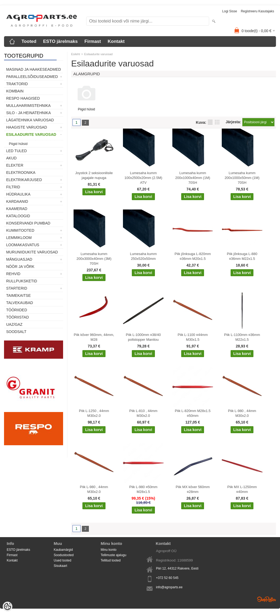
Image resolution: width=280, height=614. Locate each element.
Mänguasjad (19, 259)
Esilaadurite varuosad (31, 134)
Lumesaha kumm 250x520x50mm (143, 256)
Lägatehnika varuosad (30, 120)
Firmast (93, 41)
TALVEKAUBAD (19, 303)
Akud (11, 158)
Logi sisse (229, 11)
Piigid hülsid (18, 144)
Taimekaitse (18, 295)
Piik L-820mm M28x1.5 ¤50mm (192, 413)
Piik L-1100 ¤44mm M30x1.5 (193, 337)
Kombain (15, 91)
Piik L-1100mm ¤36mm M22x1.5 (242, 337)
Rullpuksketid (21, 281)
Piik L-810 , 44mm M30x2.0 (143, 413)
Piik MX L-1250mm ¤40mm (242, 489)
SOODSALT (16, 332)
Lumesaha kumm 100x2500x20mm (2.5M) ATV (143, 178)
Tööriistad (17, 317)
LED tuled (16, 151)
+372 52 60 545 (167, 578)
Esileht (75, 54)
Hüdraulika (18, 194)
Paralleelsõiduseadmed (32, 76)
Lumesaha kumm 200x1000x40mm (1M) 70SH (192, 178)
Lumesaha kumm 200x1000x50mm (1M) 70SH (242, 178)
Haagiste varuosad (26, 127)
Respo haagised (23, 98)
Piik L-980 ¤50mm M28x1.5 (143, 489)
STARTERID (16, 288)
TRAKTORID (17, 84)
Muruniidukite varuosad (32, 252)
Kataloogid (18, 216)
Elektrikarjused (24, 180)
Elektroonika (20, 172)
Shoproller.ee (266, 599)
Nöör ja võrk (20, 266)
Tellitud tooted (111, 560)
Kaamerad (16, 209)
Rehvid (13, 274)
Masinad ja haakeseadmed (33, 69)
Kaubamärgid (63, 550)
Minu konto (109, 550)
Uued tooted (62, 560)
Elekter (14, 165)
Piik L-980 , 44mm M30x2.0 (242, 413)
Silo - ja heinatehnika (28, 113)
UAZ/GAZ (14, 324)
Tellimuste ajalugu (113, 555)
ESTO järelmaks (60, 41)
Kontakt (116, 41)
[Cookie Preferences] (7, 606)
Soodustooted (64, 555)
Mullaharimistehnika (28, 105)
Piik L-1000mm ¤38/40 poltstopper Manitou (143, 337)
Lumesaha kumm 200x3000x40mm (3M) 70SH (94, 258)
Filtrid (13, 187)
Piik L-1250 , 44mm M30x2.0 (94, 413)
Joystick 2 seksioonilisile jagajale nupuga (94, 175)
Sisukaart (60, 566)
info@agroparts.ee (169, 587)
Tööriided (16, 310)
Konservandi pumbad (28, 223)
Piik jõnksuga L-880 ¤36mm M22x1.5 (242, 256)
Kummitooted (20, 230)
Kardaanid (17, 201)
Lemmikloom (19, 237)
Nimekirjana (210, 122)
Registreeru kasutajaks (257, 11)
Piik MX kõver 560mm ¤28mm (193, 489)
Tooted (28, 41)
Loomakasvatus (22, 245)
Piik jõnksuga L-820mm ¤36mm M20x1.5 (192, 256)
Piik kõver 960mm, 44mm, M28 (94, 337)
